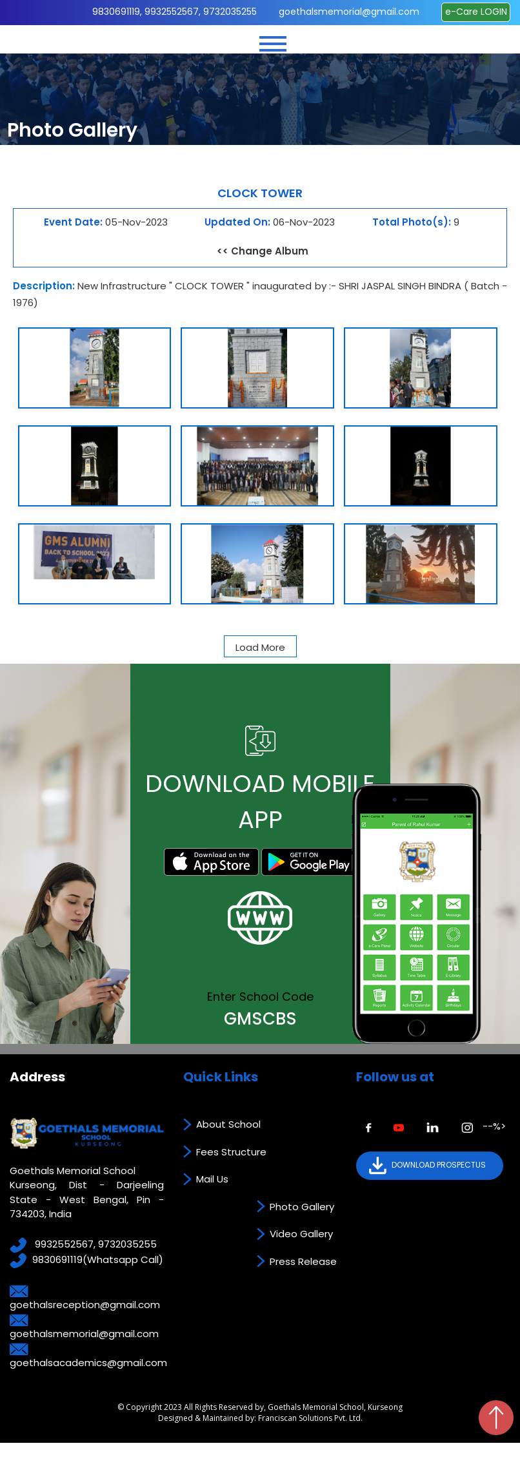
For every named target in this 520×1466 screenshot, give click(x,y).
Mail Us (212, 1179)
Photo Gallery (302, 1206)
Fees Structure (231, 1152)
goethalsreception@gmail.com (85, 1304)
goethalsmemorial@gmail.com (349, 11)
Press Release (303, 1261)
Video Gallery (301, 1233)
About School (228, 1124)
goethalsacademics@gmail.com (88, 1362)
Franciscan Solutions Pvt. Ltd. (310, 1418)
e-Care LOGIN (476, 11)
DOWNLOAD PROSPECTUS (427, 1166)
